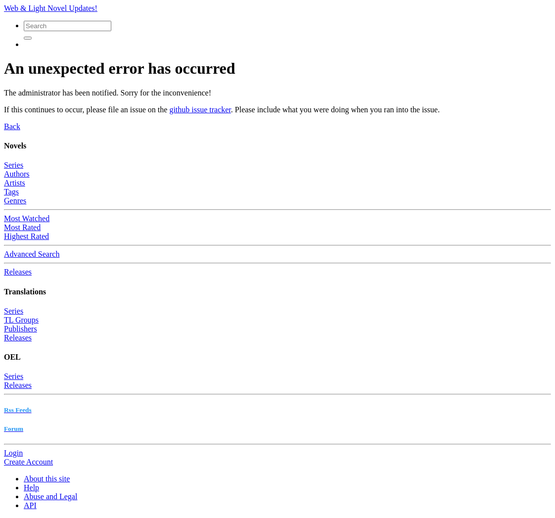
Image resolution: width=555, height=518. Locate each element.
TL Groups (21, 320)
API (30, 505)
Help (31, 487)
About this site (47, 478)
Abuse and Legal (50, 496)
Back (12, 126)
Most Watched (26, 218)
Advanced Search (31, 254)
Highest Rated (26, 236)
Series (13, 165)
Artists (14, 183)
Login (13, 453)
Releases (18, 272)
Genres (15, 200)
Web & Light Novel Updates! (50, 8)
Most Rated (22, 227)
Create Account (28, 462)
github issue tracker (200, 109)
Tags (11, 192)
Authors (17, 174)
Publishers (20, 329)
